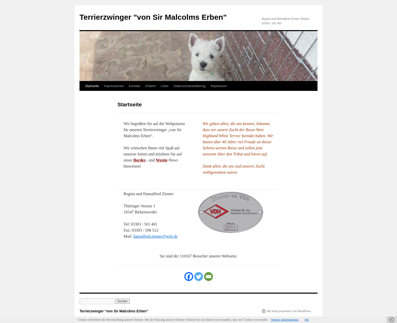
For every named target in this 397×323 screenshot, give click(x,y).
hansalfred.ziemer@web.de (155, 236)
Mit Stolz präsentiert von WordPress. (289, 311)
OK (307, 319)
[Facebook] (188, 276)
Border (139, 160)
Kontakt (134, 86)
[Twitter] (198, 276)
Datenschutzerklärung (189, 86)
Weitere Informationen (285, 319)
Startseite (92, 86)
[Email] (208, 276)
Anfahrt (150, 86)
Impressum (219, 86)
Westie (161, 160)
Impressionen (114, 86)
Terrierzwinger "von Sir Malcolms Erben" (153, 17)
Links (164, 86)
